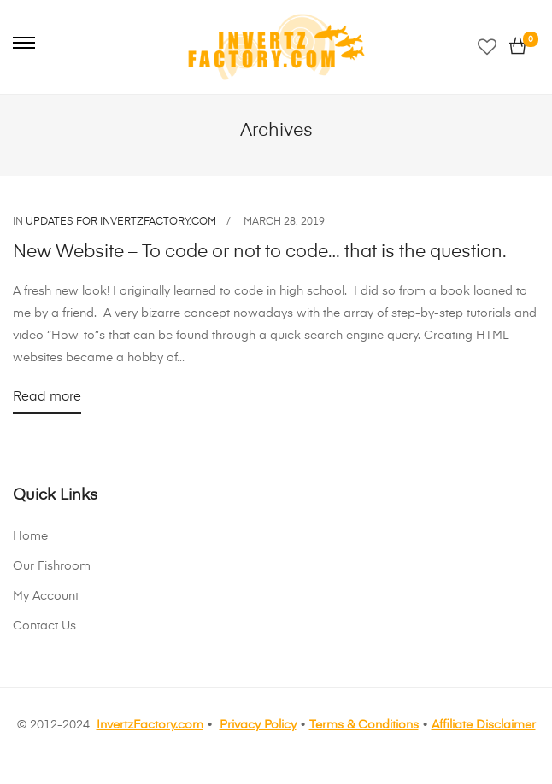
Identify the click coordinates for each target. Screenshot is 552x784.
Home (30, 536)
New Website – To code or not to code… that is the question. (260, 252)
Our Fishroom (52, 566)
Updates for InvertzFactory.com (121, 222)
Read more (47, 400)
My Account (46, 596)
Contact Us (44, 626)
